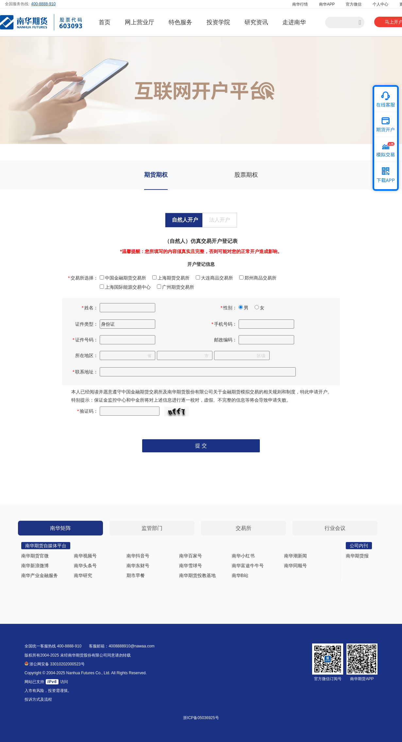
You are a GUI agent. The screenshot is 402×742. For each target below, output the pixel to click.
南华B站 (240, 575)
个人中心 (380, 4)
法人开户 (219, 220)
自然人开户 (185, 220)
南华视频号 (85, 555)
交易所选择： (83, 278)
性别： (229, 307)
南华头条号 (85, 565)
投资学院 (218, 22)
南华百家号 (190, 555)
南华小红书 (243, 555)
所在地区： (86, 355)
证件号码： (85, 339)
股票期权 (246, 175)
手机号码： (224, 324)
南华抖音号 (137, 555)
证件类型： (86, 324)
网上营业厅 (139, 22)
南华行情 (300, 4)
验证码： (87, 411)
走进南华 (294, 22)
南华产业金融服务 (39, 575)
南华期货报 (357, 555)
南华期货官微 (35, 555)
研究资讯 (256, 22)
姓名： (90, 307)
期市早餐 (135, 575)
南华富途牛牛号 (248, 565)
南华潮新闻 (295, 555)
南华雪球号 (190, 565)
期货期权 (156, 175)
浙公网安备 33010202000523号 (55, 664)
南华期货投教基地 (197, 575)
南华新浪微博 (35, 565)
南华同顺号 (295, 565)
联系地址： (85, 371)
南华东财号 (137, 565)
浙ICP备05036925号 (201, 717)
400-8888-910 (43, 4)
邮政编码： (225, 339)
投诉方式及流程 (38, 699)
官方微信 (353, 4)
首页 (104, 22)
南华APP (327, 4)
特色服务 (180, 22)
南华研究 (83, 575)
